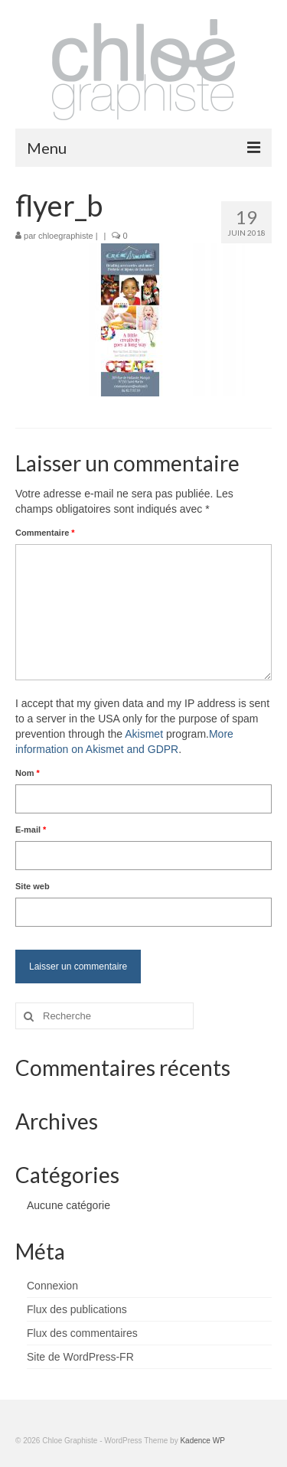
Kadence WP (202, 1440)
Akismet (144, 734)
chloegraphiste (65, 235)
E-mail (30, 829)
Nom (27, 773)
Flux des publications (77, 1309)
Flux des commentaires (82, 1333)
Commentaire (45, 532)
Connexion (52, 1286)
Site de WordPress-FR (80, 1357)
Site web (32, 886)
